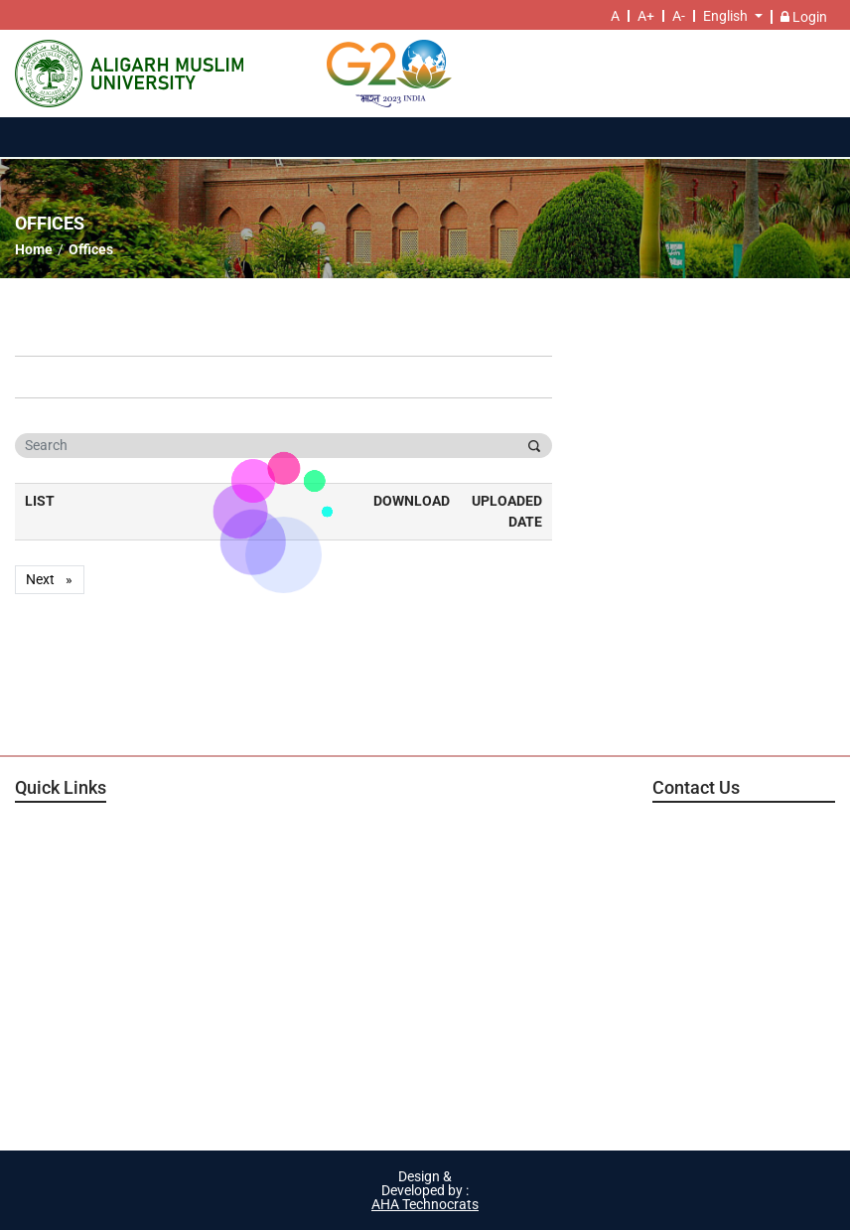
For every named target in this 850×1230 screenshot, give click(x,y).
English (725, 16)
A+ (646, 16)
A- (678, 16)
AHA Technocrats (425, 1204)
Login (803, 17)
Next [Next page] (54, 579)
